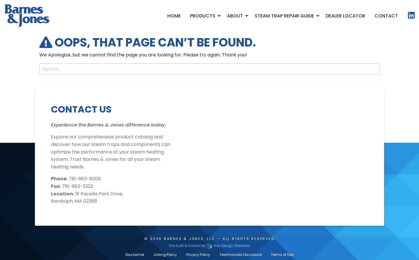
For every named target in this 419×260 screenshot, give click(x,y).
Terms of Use (282, 254)
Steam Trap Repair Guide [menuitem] (284, 16)
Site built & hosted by (209, 245)
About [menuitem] (235, 16)
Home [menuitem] (174, 16)
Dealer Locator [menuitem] (345, 16)
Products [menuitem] (202, 16)
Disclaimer (134, 254)
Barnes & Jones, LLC (189, 238)
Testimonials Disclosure (240, 254)
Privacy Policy (198, 254)
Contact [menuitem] (386, 16)
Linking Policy (165, 254)
